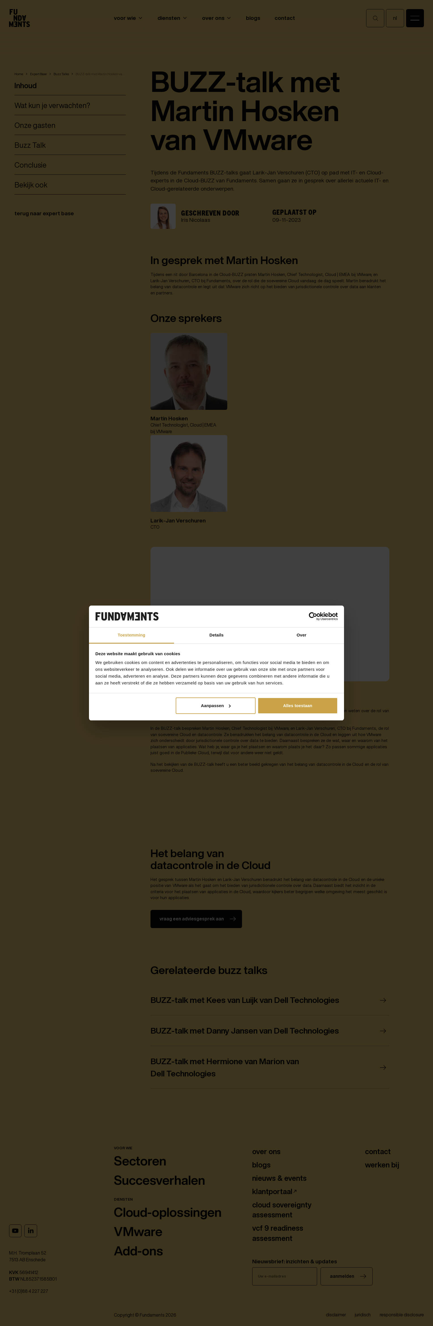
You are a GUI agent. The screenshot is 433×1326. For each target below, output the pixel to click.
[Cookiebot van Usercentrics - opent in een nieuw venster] (313, 616)
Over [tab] (302, 635)
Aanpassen (216, 705)
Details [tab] (216, 635)
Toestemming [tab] (131, 635)
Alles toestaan (297, 705)
